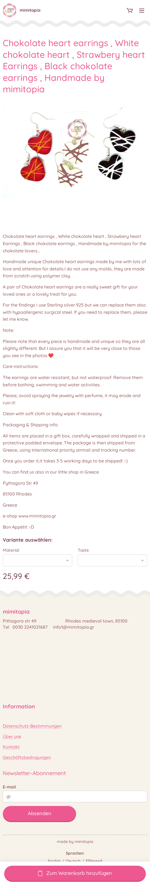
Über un (11, 736)
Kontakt (11, 747)
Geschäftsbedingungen (27, 757)
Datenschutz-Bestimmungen (32, 726)
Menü (141, 10)
